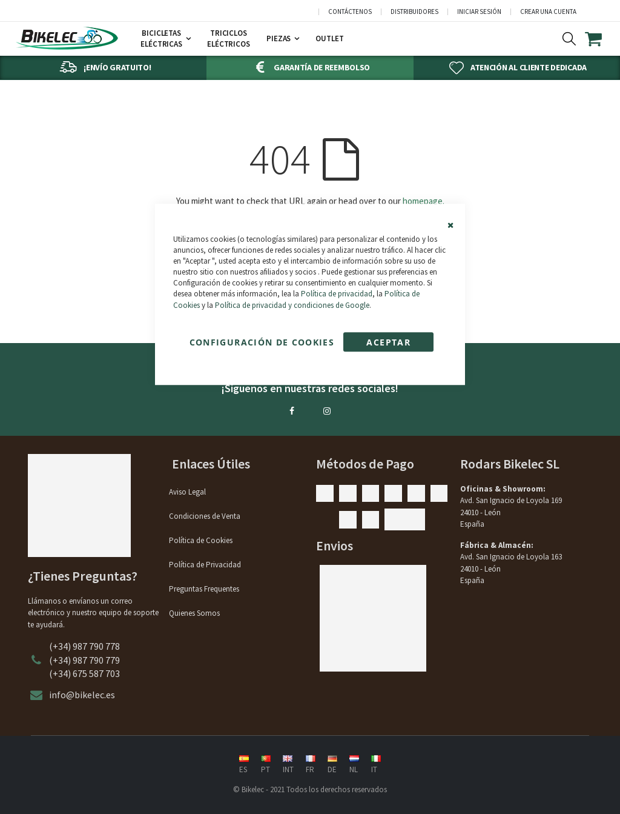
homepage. (423, 201)
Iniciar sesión (479, 11)
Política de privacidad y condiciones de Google (292, 305)
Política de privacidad (336, 294)
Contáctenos (350, 11)
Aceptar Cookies (388, 344)
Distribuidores (414, 11)
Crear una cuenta (548, 11)
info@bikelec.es (82, 695)
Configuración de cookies (262, 342)
